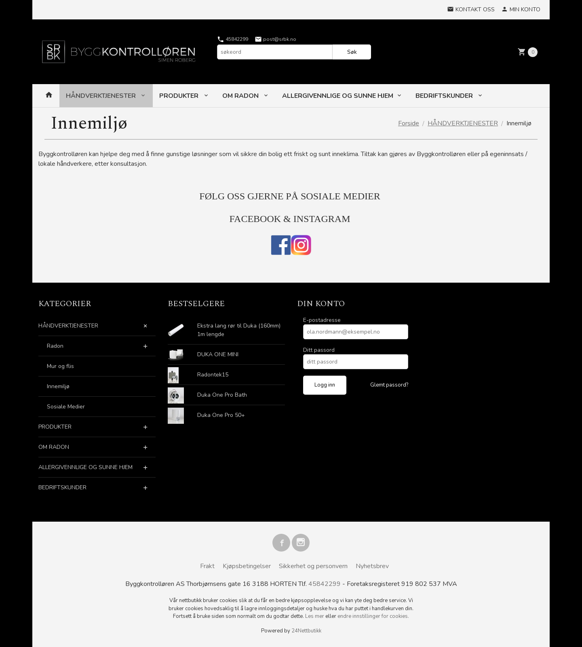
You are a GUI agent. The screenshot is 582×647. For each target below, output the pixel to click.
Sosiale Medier (66, 406)
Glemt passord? (389, 385)
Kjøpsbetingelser (247, 566)
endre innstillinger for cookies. (373, 616)
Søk (352, 52)
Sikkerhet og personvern (313, 566)
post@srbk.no (275, 39)
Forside (408, 123)
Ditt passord (319, 350)
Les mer (315, 616)
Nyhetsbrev (372, 566)
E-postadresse (322, 320)
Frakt (207, 566)
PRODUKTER (179, 95)
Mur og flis (60, 366)
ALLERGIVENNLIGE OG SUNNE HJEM (337, 95)
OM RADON (241, 95)
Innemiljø (58, 386)
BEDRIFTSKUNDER (444, 95)
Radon (55, 346)
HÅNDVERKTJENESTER (101, 95)
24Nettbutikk (306, 630)
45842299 (232, 39)
